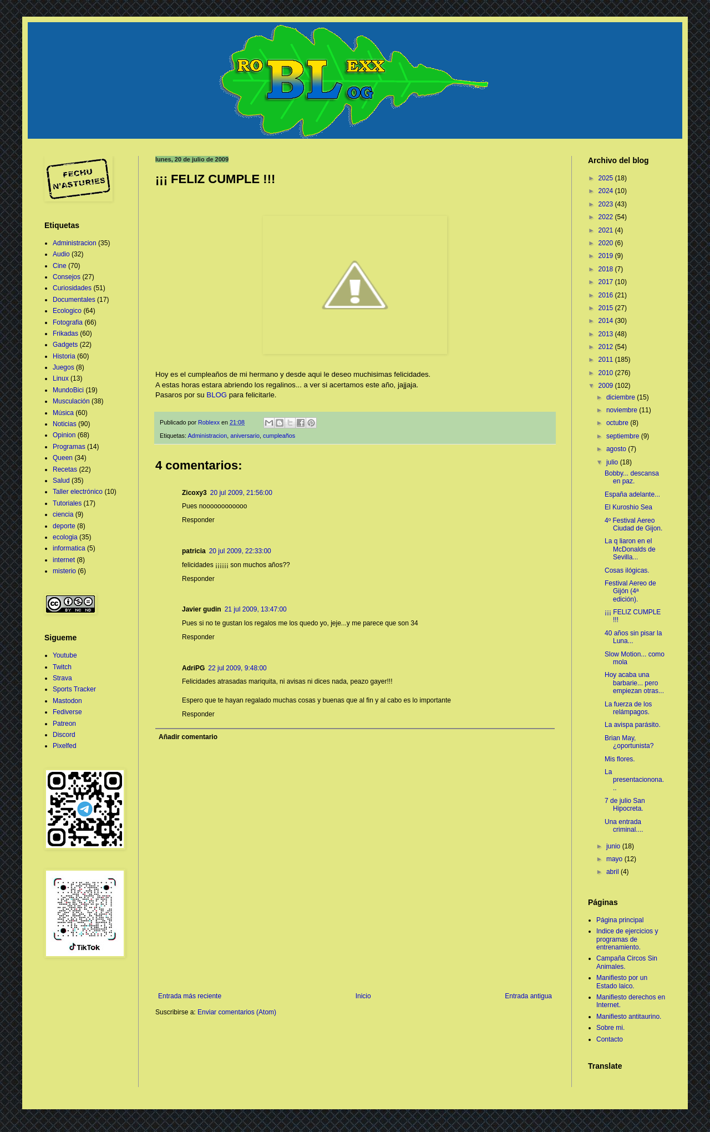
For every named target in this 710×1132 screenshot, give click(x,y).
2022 (607, 217)
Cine (60, 266)
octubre (618, 423)
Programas (69, 447)
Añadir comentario (188, 737)
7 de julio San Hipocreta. (625, 804)
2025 (607, 178)
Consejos (66, 277)
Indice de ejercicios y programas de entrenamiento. (627, 939)
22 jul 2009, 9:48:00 (237, 668)
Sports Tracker (74, 689)
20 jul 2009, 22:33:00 (240, 551)
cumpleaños (279, 435)
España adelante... (632, 494)
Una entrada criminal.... (624, 825)
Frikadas (65, 333)
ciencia (63, 514)
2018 (607, 269)
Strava (62, 678)
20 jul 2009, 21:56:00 (241, 493)
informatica (69, 548)
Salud (61, 480)
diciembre (621, 397)
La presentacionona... (634, 780)
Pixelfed (65, 746)
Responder (198, 520)
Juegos (63, 367)
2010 (607, 373)
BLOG (216, 395)
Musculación (71, 401)
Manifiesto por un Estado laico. (621, 981)
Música (63, 413)
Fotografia (68, 322)
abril (613, 872)
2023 (607, 204)
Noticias (65, 424)
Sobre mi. (610, 1028)
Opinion (64, 435)
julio (613, 462)
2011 (607, 359)
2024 (607, 191)
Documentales (74, 300)
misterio (64, 571)
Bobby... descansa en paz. (632, 477)
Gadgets (65, 344)
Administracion (207, 435)
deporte (64, 526)
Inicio (363, 996)
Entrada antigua (528, 996)
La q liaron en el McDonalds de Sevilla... (630, 549)
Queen (63, 458)
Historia (64, 356)
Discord (64, 735)
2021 (607, 230)
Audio (61, 254)
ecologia (65, 537)
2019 (607, 256)
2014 (607, 321)
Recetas (65, 469)
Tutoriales (67, 503)
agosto (617, 449)
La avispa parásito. (633, 725)
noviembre (622, 410)
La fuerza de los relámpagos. (628, 708)
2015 (607, 308)
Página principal (619, 920)
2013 (607, 334)
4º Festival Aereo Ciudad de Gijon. (633, 524)
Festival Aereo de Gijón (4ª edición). (630, 591)
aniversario (245, 435)
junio (614, 846)
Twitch (62, 667)
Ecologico (67, 311)
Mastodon (67, 701)
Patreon (64, 723)
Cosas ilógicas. (627, 570)
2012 (607, 347)
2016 (607, 295)
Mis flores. (620, 759)
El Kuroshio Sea (628, 507)
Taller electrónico (78, 492)
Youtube (65, 655)
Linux (61, 378)
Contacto (609, 1039)
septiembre (623, 436)
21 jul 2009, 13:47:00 (256, 609)
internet (64, 560)
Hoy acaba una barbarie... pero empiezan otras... (634, 683)
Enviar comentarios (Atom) (236, 1012)
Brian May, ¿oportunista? (629, 742)
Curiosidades (72, 288)
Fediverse (67, 712)
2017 (607, 282)
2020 (607, 243)
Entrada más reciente (189, 996)
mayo (615, 859)
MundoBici (68, 390)
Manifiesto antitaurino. (628, 1016)
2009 (607, 386)
